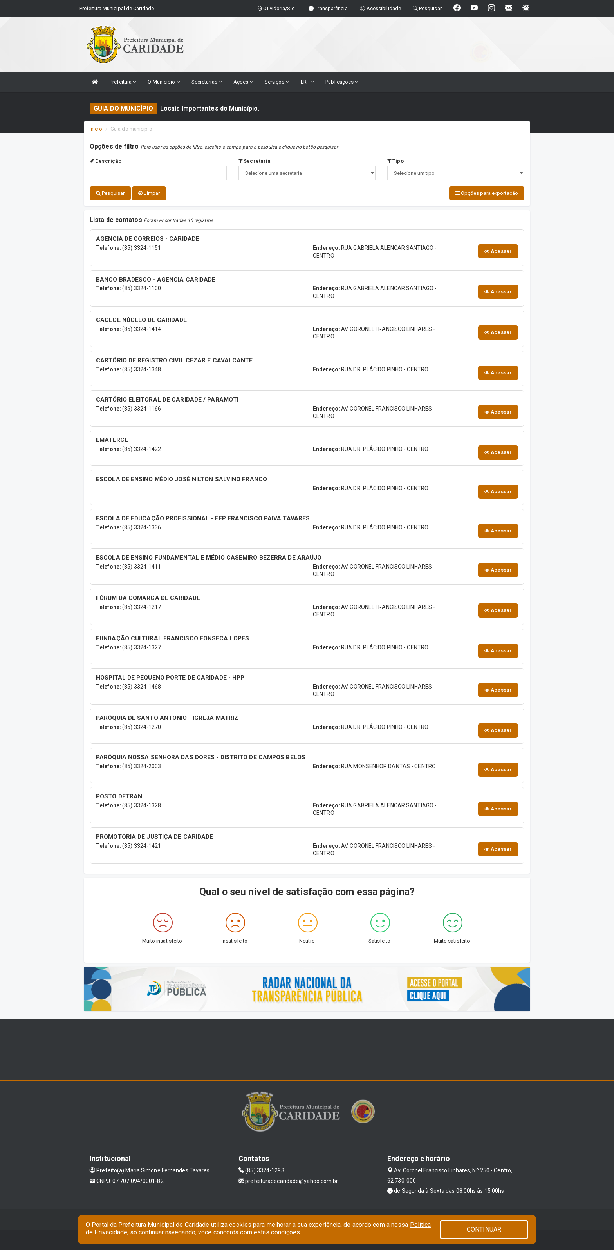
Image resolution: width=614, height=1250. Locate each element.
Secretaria (254, 161)
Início (96, 129)
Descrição (105, 161)
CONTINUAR (484, 1229)
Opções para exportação (486, 193)
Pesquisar (110, 193)
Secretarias (206, 82)
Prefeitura (123, 82)
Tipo (395, 161)
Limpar (149, 193)
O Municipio (163, 82)
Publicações (341, 82)
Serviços (277, 82)
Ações (243, 82)
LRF (307, 82)
